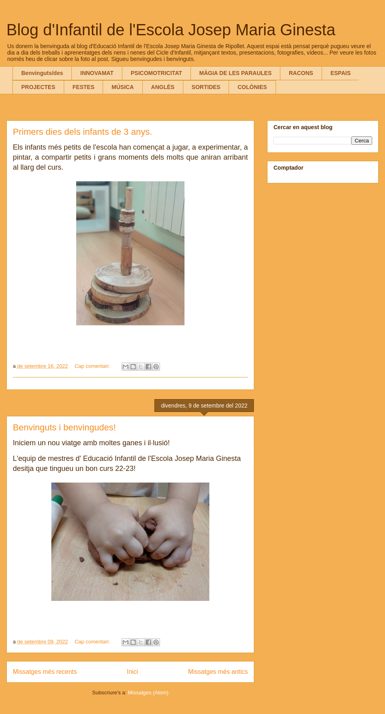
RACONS (301, 73)
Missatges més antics (218, 671)
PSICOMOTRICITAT (156, 73)
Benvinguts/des (42, 73)
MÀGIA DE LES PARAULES (235, 73)
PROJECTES (38, 87)
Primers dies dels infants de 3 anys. (82, 132)
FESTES (83, 87)
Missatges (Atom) (148, 693)
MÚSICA (122, 87)
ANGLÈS (162, 87)
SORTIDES (206, 87)
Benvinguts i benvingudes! (64, 427)
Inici (132, 671)
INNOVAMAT (96, 73)
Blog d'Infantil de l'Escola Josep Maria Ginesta (170, 30)
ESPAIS (340, 73)
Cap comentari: (93, 366)
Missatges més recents (45, 671)
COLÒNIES (252, 87)
